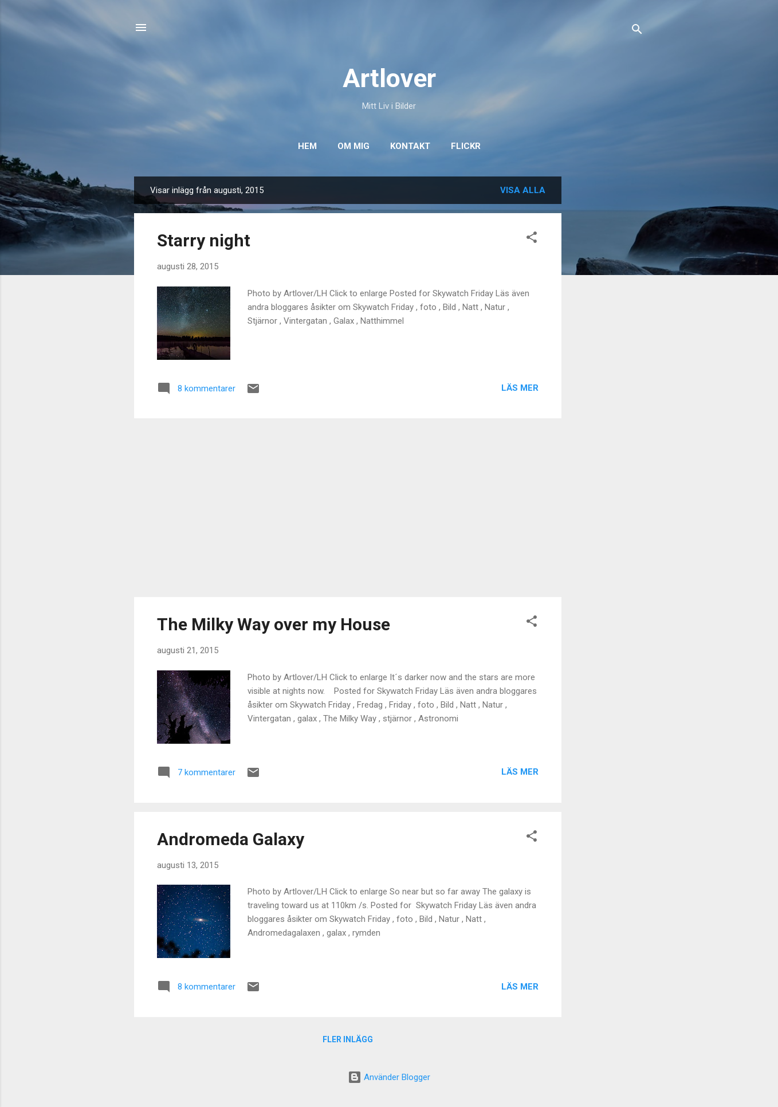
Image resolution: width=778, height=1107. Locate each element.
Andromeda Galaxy (230, 839)
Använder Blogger (389, 1077)
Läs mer (520, 388)
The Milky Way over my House (273, 624)
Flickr (466, 146)
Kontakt (410, 146)
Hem (307, 146)
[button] (532, 239)
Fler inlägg (348, 1039)
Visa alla (522, 190)
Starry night (203, 240)
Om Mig (353, 146)
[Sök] (637, 31)
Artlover (389, 78)
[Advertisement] (607, 348)
